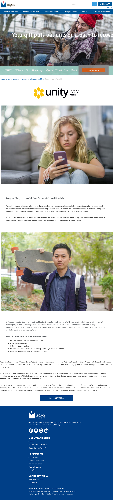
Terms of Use (49, 488)
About (84, 12)
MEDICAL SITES (22, 70)
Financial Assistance (36, 460)
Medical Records (35, 467)
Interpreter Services (36, 464)
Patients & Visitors (52, 12)
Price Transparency (55, 491)
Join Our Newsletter (36, 479)
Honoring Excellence (42, 70)
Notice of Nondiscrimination (38, 491)
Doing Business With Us (37, 448)
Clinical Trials (33, 457)
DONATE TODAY (94, 70)
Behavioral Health (35, 79)
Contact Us (107, 8)
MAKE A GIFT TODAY (56, 398)
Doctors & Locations (10, 12)
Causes (25, 79)
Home (3, 79)
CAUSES (8, 70)
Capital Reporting (34, 494)
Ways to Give (61, 70)
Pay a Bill (32, 470)
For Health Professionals (101, 12)
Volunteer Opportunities (38, 445)
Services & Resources (31, 12)
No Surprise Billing (70, 491)
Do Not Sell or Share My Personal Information (57, 494)
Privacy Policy (59, 488)
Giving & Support (70, 12)
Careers (31, 441)
